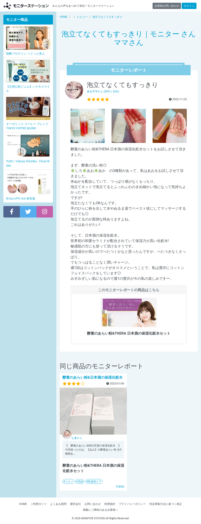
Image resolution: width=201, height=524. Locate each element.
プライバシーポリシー (132, 504)
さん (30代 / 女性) (103, 91)
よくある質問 (58, 504)
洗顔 (80, 481)
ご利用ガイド (38, 504)
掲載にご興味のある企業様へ (100, 509)
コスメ (69, 481)
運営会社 (75, 504)
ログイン (189, 5)
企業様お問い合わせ (167, 5)
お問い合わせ (93, 504)
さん (76, 438)
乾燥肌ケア (94, 481)
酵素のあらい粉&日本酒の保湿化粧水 (92, 377)
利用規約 (109, 504)
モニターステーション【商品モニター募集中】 (26, 6)
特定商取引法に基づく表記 (165, 504)
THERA (120, 486)
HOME (23, 504)
